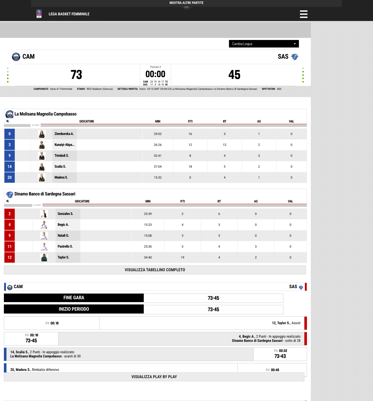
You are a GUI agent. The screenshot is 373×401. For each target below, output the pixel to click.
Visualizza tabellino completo (155, 269)
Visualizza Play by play (154, 376)
